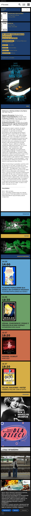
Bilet (4, 20)
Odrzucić (16, 510)
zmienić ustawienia (7, 501)
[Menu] (28, 4)
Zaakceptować (6, 510)
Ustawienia (24, 510)
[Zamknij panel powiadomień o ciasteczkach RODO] (3, 513)
